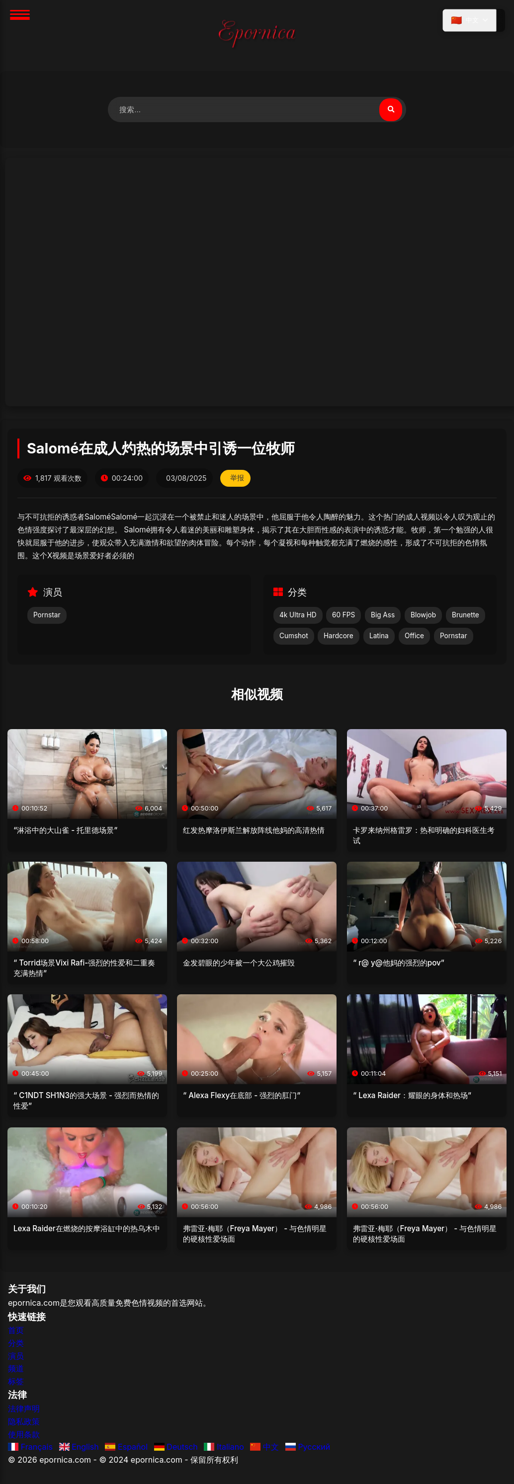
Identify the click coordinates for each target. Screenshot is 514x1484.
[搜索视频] (390, 110)
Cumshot (293, 637)
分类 (16, 1343)
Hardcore (338, 637)
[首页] (257, 35)
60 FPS (343, 616)
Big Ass (383, 616)
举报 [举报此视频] (238, 479)
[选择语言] (468, 21)
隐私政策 (24, 1422)
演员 (16, 1356)
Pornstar (47, 616)
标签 (16, 1382)
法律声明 (24, 1409)
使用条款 (24, 1435)
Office (414, 637)
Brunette (465, 616)
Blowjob (423, 616)
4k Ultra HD (298, 616)
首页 (16, 1331)
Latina (379, 637)
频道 (16, 1369)
